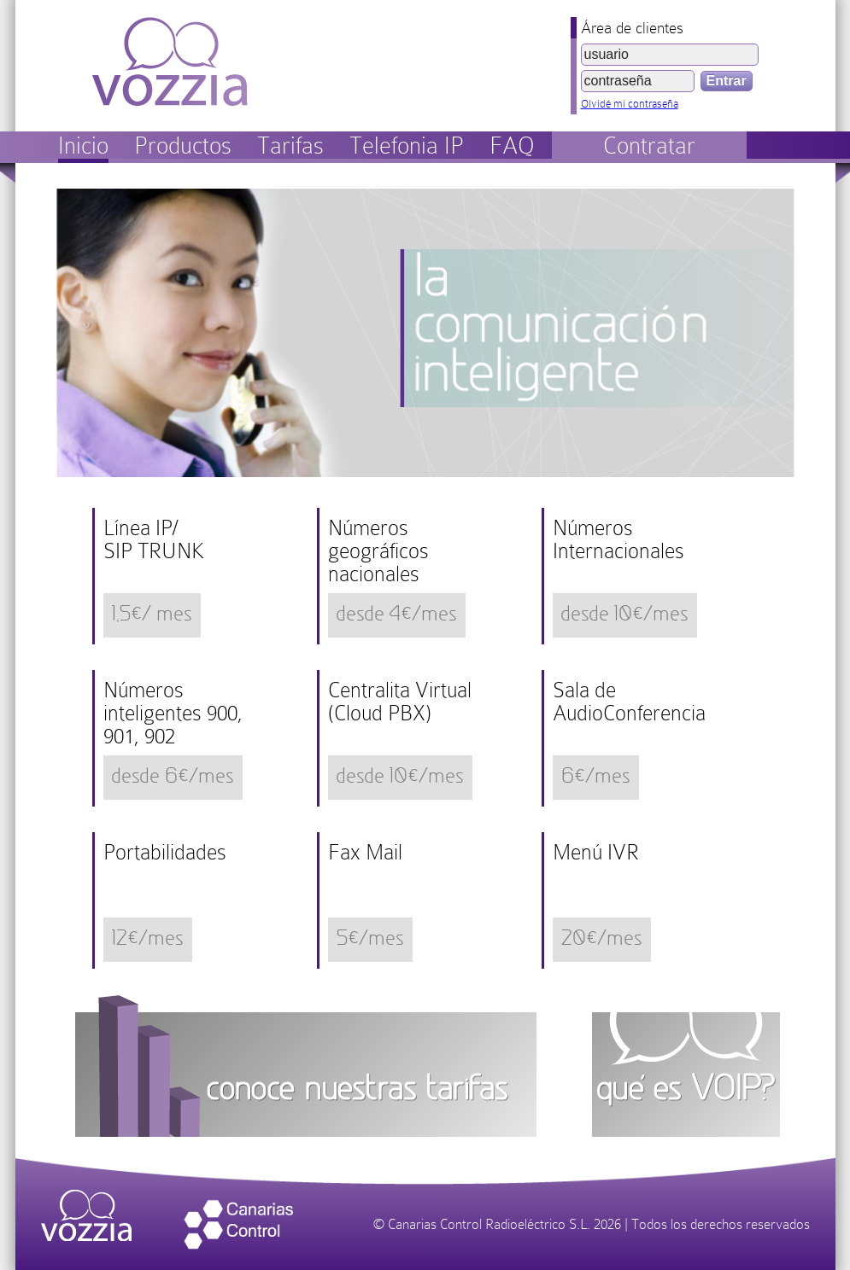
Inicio (83, 145)
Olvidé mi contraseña (629, 103)
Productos (183, 145)
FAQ (512, 145)
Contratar (649, 145)
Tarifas (290, 145)
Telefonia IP (406, 145)
